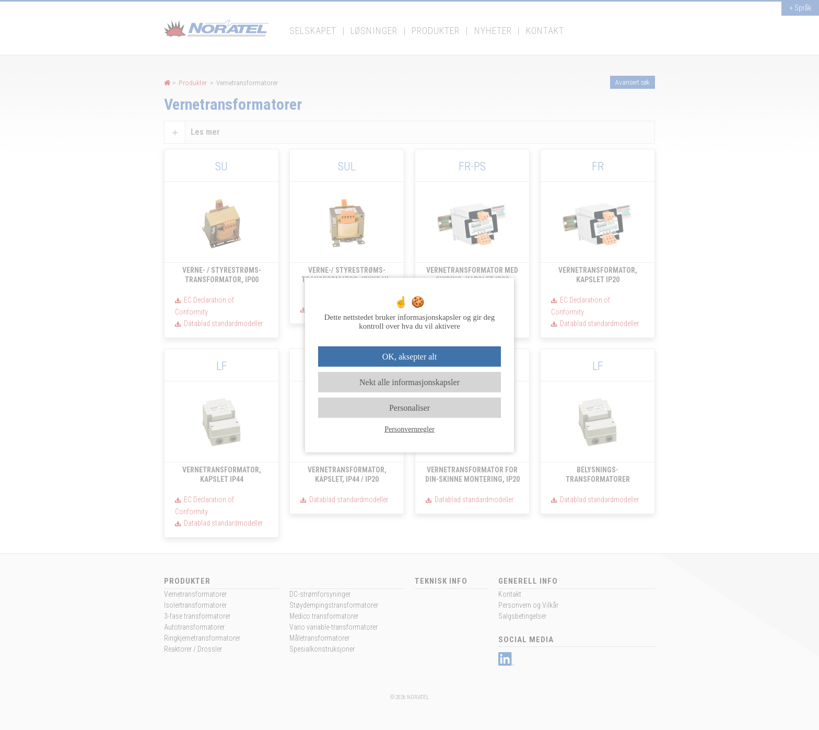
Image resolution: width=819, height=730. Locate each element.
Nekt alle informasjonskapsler (409, 381)
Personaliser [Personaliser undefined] (409, 407)
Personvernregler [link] (409, 429)
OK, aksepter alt (409, 356)
